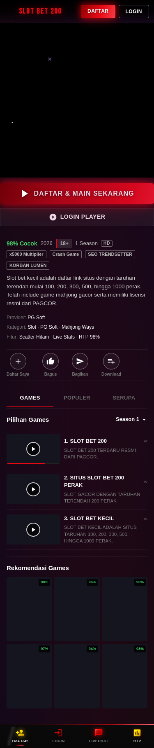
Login (134, 11)
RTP (137, 735)
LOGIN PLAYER (77, 217)
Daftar (97, 11)
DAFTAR (20, 735)
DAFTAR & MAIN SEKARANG (77, 194)
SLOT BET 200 (33, 11)
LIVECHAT (98, 735)
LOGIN (58, 735)
